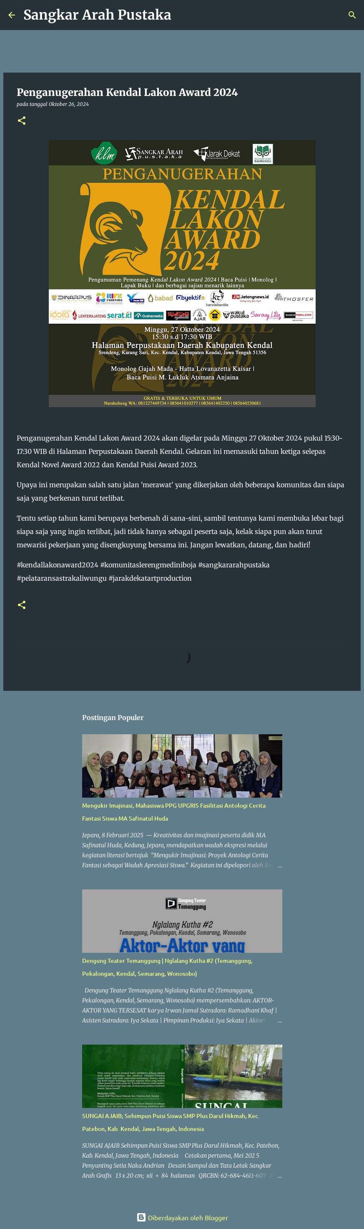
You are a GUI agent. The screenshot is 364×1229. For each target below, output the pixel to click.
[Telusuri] (183, 15)
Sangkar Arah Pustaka (97, 15)
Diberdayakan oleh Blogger (182, 1217)
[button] (22, 121)
